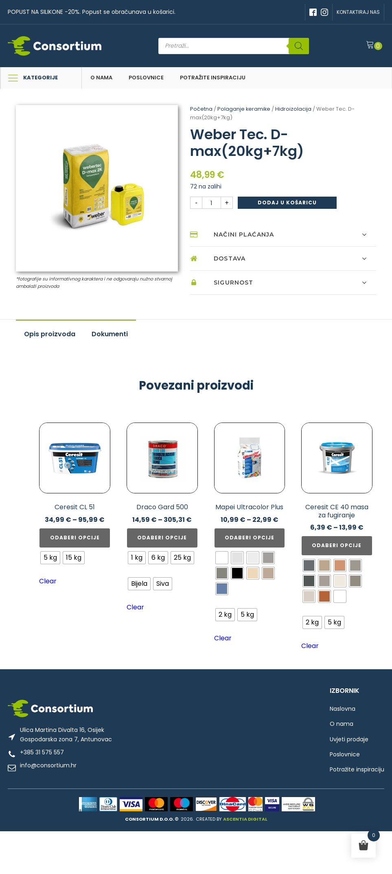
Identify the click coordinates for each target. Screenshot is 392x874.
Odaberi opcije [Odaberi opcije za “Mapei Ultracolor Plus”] (249, 537)
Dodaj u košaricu (287, 202)
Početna (201, 109)
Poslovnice (146, 77)
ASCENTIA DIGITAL (245, 818)
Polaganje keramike (244, 109)
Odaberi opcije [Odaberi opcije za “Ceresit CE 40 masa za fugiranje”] (336, 545)
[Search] (301, 46)
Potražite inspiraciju (212, 77)
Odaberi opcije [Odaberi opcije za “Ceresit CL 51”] (75, 537)
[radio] (50, 558)
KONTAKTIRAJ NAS (358, 12)
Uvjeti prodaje (349, 739)
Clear (48, 581)
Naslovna (342, 709)
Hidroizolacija (294, 109)
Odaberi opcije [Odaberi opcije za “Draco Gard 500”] (162, 537)
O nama (101, 77)
